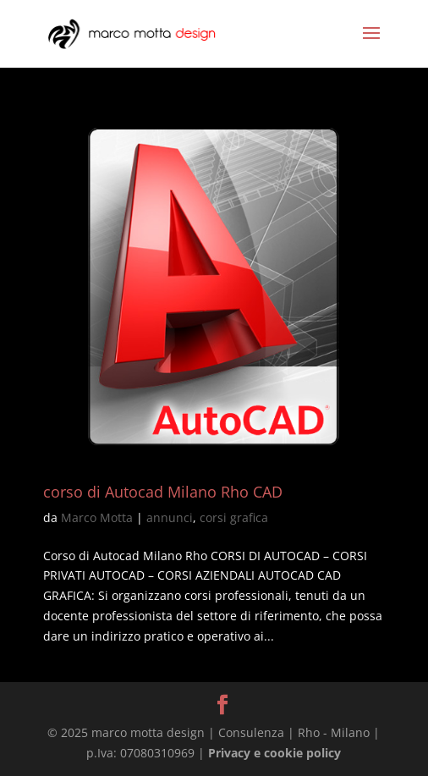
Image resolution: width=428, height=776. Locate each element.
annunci (169, 517)
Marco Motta (97, 517)
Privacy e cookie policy (274, 753)
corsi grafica (234, 517)
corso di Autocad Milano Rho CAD (163, 492)
